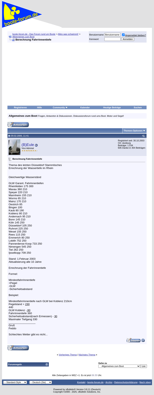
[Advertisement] (77, 74)
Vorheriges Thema (68, 354)
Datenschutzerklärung (126, 382)
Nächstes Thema (87, 354)
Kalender (85, 107)
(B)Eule (28, 145)
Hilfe (39, 107)
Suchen (138, 107)
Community (60, 107)
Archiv (108, 382)
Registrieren (20, 107)
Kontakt (81, 382)
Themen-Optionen (133, 130)
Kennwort (94, 39)
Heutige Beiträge (112, 107)
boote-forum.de (95, 382)
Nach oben (145, 382)
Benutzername (96, 34)
